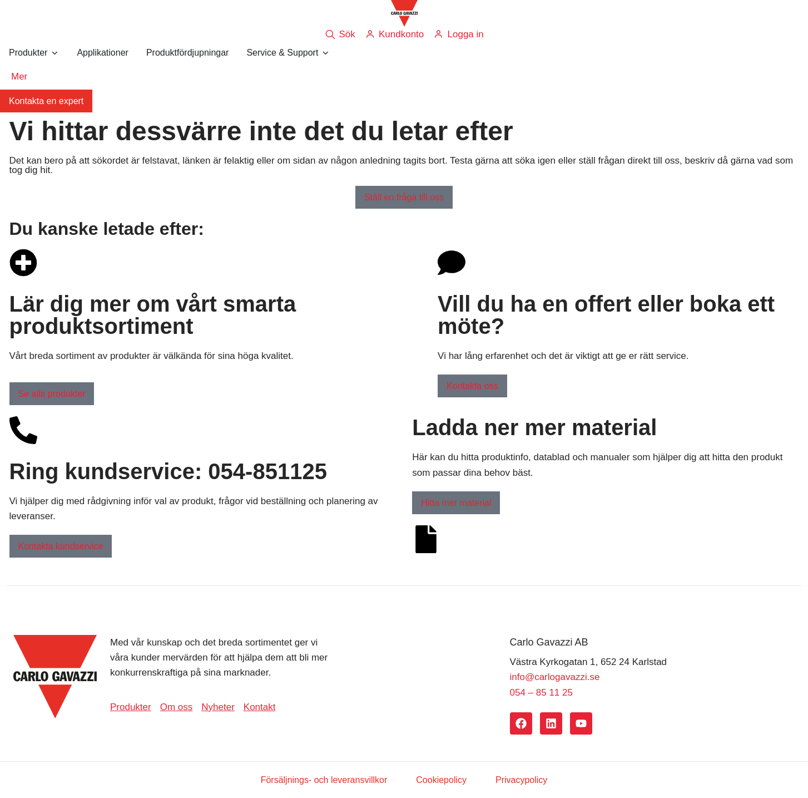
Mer (19, 76)
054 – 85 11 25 (541, 692)
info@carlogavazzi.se (555, 677)
